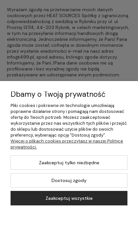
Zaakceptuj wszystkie (69, 198)
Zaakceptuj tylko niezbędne (69, 163)
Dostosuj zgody (69, 180)
